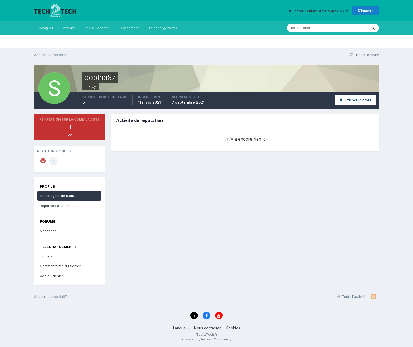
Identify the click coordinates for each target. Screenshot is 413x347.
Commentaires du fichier (60, 266)
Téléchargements (162, 28)
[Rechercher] (305, 28)
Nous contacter (207, 328)
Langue (181, 328)
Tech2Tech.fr (97, 28)
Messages (48, 231)
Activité (69, 28)
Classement (129, 28)
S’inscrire (365, 10)
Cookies (233, 328)
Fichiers (46, 256)
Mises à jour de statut (57, 196)
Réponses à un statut (57, 206)
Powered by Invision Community (206, 339)
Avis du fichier (51, 276)
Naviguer (46, 28)
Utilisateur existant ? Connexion (317, 11)
